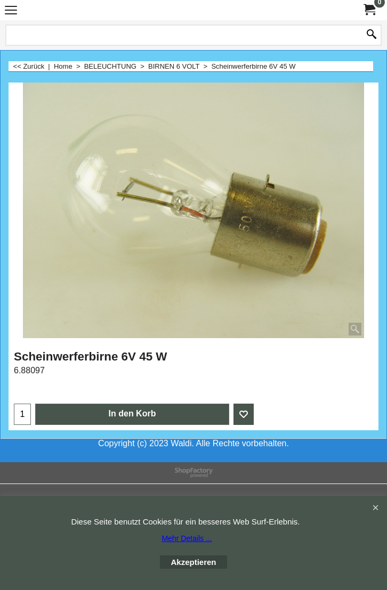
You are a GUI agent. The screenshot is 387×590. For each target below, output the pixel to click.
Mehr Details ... (187, 538)
